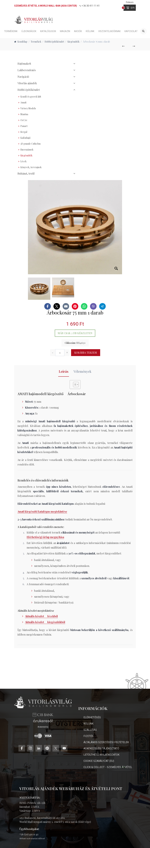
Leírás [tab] (63, 371)
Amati (23, 102)
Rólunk (90, 31)
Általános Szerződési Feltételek (106, 742)
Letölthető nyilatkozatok (101, 754)
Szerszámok (26, 149)
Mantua (24, 114)
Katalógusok (48, 31)
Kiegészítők (26, 155)
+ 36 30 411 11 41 (90, 5)
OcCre (23, 120)
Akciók (78, 31)
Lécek (23, 161)
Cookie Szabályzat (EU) (98, 760)
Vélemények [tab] (82, 371)
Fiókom (129, 2)
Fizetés (88, 736)
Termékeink (10, 31)
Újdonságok (28, 31)
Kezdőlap (20, 41)
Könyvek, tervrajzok (31, 167)
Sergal (23, 131)
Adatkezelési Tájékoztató (101, 748)
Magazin (65, 31)
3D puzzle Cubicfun (30, 143)
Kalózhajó (25, 137)
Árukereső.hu (43, 744)
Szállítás (90, 729)
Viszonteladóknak (109, 31)
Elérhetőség (92, 717)
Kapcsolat (131, 31)
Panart (23, 126)
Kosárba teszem (85, 352)
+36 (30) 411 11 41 (28, 834)
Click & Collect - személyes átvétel (107, 767)
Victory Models (28, 108)
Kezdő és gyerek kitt (30, 96)
